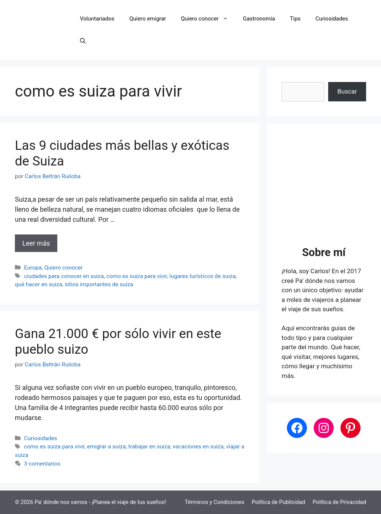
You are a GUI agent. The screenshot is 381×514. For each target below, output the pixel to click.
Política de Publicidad (278, 502)
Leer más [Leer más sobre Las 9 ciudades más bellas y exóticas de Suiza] (36, 243)
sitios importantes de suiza (99, 284)
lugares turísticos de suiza (203, 276)
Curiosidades (332, 18)
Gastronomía (259, 18)
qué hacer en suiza (38, 284)
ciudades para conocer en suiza (64, 276)
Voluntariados (97, 18)
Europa (33, 267)
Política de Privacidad (339, 502)
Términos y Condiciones (214, 502)
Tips (295, 18)
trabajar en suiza (149, 446)
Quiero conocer (208, 18)
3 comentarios (42, 463)
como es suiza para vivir (136, 276)
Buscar (347, 91)
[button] (83, 41)
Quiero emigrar (147, 18)
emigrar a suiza (106, 446)
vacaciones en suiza (198, 446)
